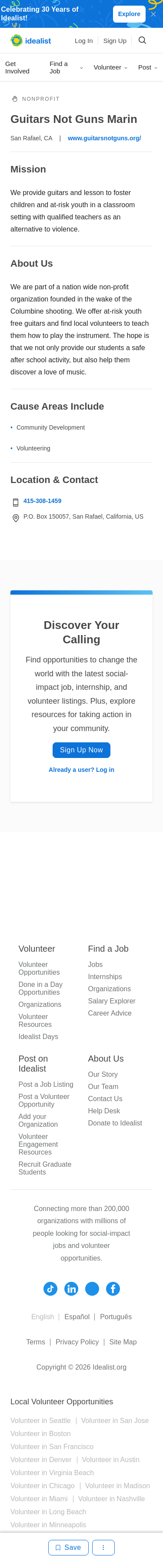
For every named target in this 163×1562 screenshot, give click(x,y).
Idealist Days (39, 1036)
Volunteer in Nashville (111, 1498)
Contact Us (105, 1098)
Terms (35, 1342)
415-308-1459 (42, 500)
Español (77, 1316)
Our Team (103, 1086)
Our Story (103, 1074)
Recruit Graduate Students (45, 1168)
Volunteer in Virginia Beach (52, 1472)
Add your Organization (38, 1120)
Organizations (40, 1004)
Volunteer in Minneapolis (48, 1525)
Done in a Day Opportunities (41, 988)
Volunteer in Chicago (42, 1485)
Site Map (123, 1342)
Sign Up (114, 40)
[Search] (142, 40)
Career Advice (110, 1013)
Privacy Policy (77, 1342)
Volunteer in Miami (39, 1498)
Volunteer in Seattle (40, 1420)
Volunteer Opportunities (39, 968)
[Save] (68, 1547)
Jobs (95, 964)
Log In (84, 40)
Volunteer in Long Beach (48, 1512)
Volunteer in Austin (111, 1459)
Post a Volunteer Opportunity (44, 1100)
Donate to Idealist (115, 1123)
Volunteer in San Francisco (51, 1446)
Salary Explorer (112, 1001)
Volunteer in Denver (41, 1459)
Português (116, 1316)
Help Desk (104, 1111)
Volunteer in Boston (40, 1433)
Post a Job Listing (46, 1084)
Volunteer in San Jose (115, 1420)
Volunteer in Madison (117, 1485)
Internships (105, 976)
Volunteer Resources (35, 1020)
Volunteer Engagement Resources (38, 1144)
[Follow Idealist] (50, 1289)
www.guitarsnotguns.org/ (104, 138)
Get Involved (17, 67)
